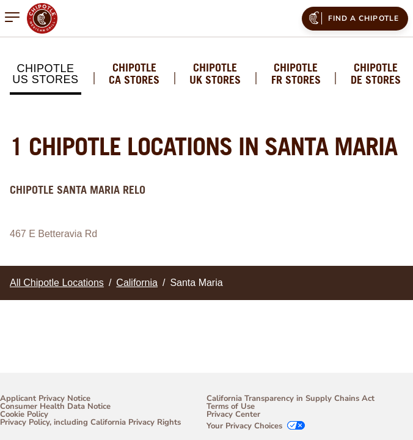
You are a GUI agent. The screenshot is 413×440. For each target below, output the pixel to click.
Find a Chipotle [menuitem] (353, 18)
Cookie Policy (24, 415)
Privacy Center (233, 415)
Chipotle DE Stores (376, 74)
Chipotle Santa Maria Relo (77, 190)
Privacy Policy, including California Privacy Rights (90, 423)
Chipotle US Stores (45, 74)
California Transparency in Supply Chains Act (290, 399)
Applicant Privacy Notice (45, 399)
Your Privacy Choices (244, 426)
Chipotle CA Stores (134, 74)
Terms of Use (230, 407)
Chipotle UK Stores (215, 74)
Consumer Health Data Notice (55, 407)
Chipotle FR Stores (296, 74)
